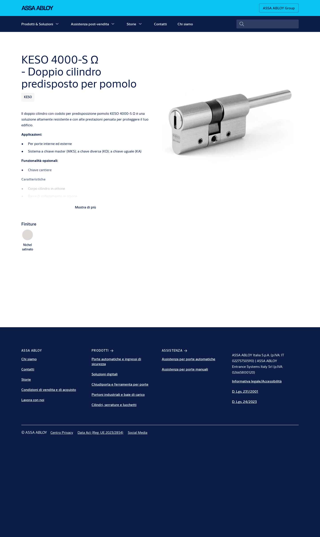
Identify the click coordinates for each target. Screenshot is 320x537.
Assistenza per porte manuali (185, 369)
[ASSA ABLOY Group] (279, 8)
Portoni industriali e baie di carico (118, 394)
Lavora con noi (32, 399)
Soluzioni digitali (105, 374)
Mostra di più (85, 207)
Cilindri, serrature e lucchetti (114, 404)
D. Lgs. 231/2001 (245, 391)
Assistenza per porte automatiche (188, 359)
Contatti (160, 24)
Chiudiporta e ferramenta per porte (120, 384)
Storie (131, 24)
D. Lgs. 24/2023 (244, 401)
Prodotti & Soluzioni (37, 24)
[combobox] (267, 24)
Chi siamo (185, 24)
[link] (61, 432)
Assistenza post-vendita (90, 24)
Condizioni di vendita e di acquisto (48, 389)
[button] (57, 24)
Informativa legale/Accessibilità (257, 381)
